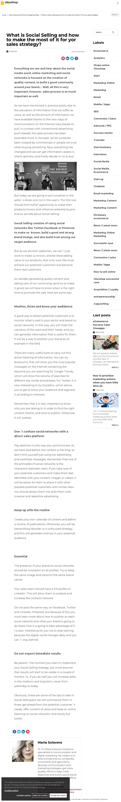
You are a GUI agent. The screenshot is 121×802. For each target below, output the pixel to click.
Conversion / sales (105, 257)
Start (97, 75)
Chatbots (99, 186)
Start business (102, 147)
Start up (98, 179)
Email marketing (104, 193)
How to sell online (104, 271)
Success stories (103, 133)
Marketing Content (105, 200)
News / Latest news (105, 225)
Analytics (99, 58)
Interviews (100, 154)
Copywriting (101, 303)
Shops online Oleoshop (101, 67)
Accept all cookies (58, 795)
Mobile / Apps (102, 104)
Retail (97, 97)
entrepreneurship (104, 296)
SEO (96, 111)
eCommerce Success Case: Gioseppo (101, 325)
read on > (115, 367)
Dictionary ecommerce (101, 217)
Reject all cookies (40, 795)
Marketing (100, 90)
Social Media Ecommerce (101, 170)
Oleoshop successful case (106, 281)
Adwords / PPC (103, 125)
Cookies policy (23, 795)
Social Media (101, 161)
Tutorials (99, 140)
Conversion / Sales (105, 118)
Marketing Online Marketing (104, 234)
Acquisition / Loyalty (106, 289)
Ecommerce (101, 51)
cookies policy (11, 791)
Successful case (103, 243)
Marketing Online (104, 83)
